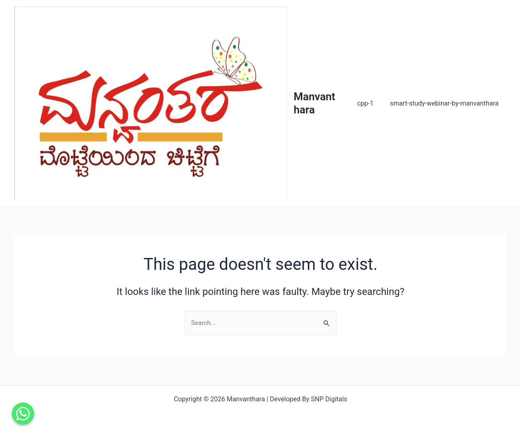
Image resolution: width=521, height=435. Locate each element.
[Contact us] (23, 414)
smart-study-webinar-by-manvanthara (446, 105)
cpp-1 (370, 105)
